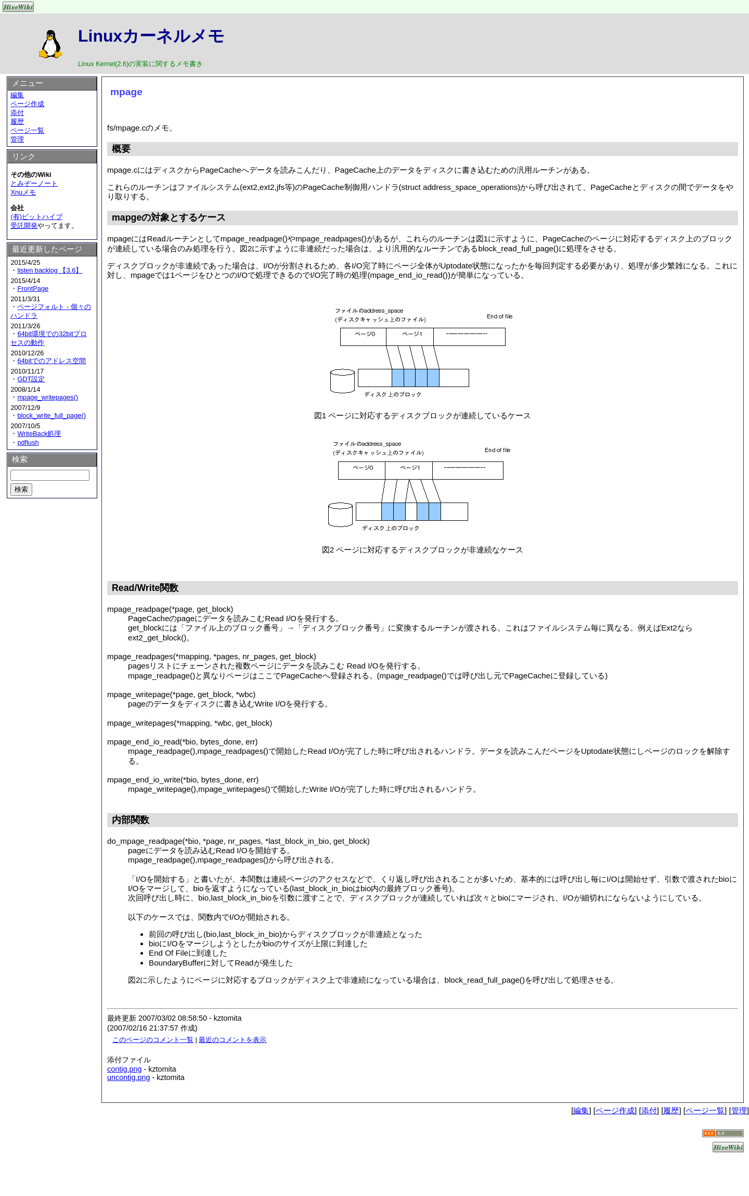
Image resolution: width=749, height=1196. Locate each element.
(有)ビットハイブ (36, 217)
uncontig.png (128, 1077)
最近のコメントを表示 (232, 1040)
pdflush (27, 442)
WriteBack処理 (39, 434)
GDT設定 (31, 379)
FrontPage (32, 288)
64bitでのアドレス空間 (51, 361)
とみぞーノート (34, 183)
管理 (17, 139)
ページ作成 (27, 104)
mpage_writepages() (47, 397)
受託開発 (23, 225)
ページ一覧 (27, 130)
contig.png (124, 1069)
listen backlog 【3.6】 (49, 270)
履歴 (17, 121)
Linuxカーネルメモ (151, 36)
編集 (17, 95)
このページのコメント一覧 (152, 1040)
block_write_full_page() (51, 415)
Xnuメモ (23, 192)
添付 (17, 113)
